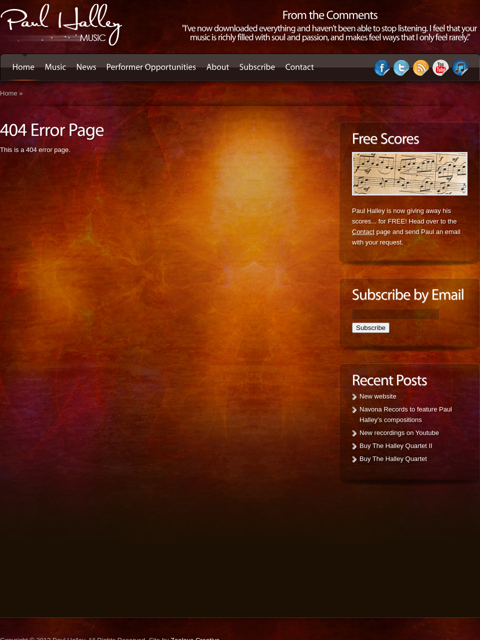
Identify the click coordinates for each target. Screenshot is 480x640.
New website (378, 396)
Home (9, 93)
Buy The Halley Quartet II (396, 446)
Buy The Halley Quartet (393, 458)
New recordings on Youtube (399, 432)
